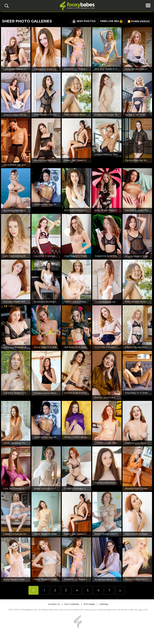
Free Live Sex (111, 21)
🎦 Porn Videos (139, 21)
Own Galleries (71, 604)
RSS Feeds (89, 604)
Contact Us (54, 604)
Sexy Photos (83, 21)
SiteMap (103, 604)
